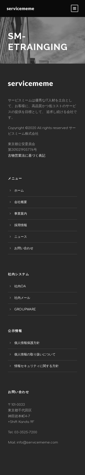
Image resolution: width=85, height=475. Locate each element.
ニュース (20, 236)
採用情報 (20, 225)
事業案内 (20, 213)
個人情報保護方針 (27, 343)
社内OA (20, 286)
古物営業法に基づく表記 (26, 156)
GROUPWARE (25, 309)
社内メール (22, 298)
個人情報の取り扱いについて (35, 354)
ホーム (19, 190)
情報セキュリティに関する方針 (36, 366)
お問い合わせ (23, 248)
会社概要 (20, 202)
